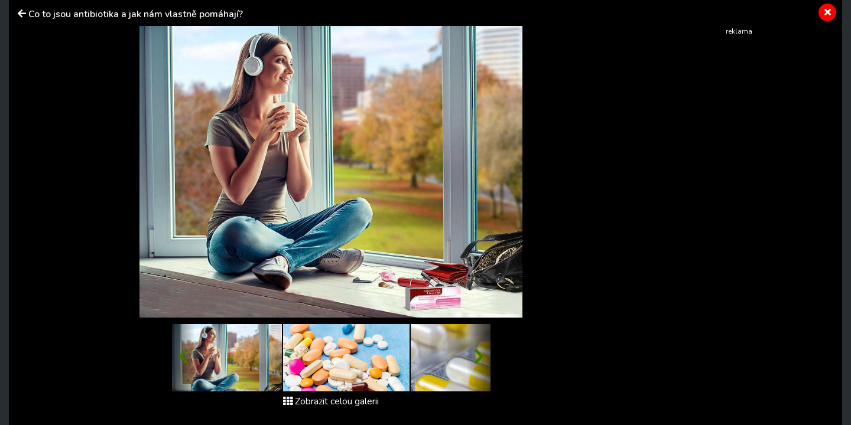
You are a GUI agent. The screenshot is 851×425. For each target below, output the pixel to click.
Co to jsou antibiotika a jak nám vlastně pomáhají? (135, 14)
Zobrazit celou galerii (331, 401)
